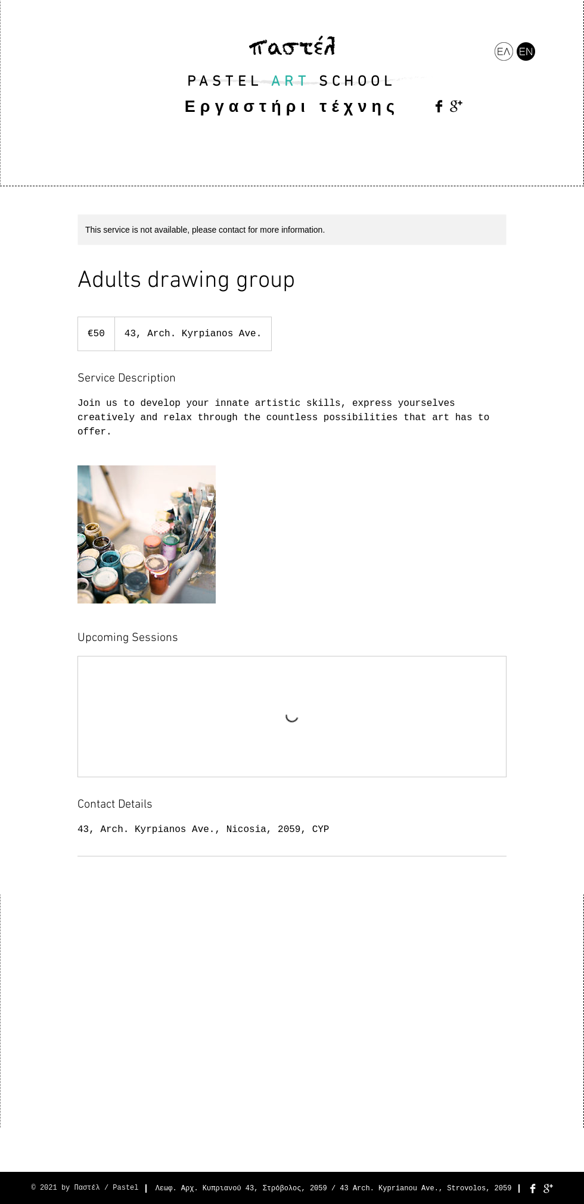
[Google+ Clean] (548, 1188)
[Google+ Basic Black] (456, 106)
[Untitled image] (146, 534)
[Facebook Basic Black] (439, 106)
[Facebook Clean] (533, 1188)
